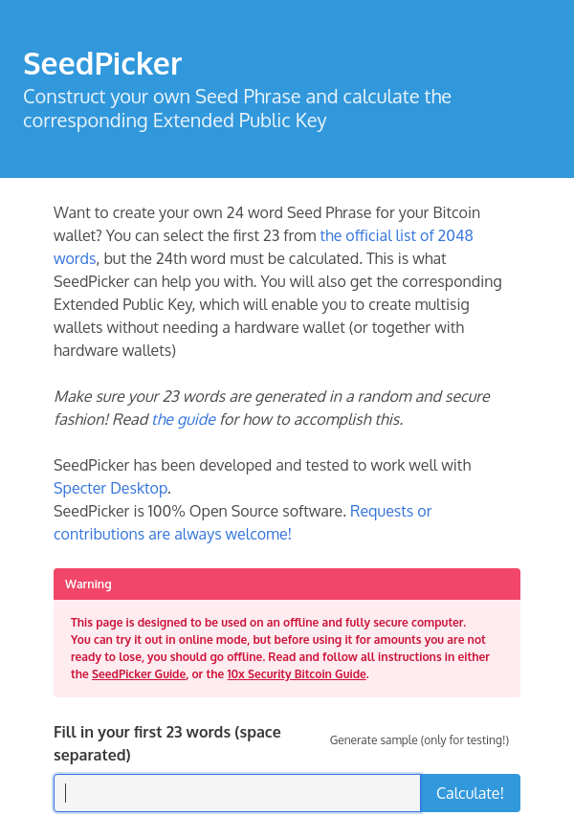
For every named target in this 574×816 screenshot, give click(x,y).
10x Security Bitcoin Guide (296, 674)
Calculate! (470, 793)
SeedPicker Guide (139, 674)
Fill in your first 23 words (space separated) (167, 743)
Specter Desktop (110, 487)
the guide (183, 419)
